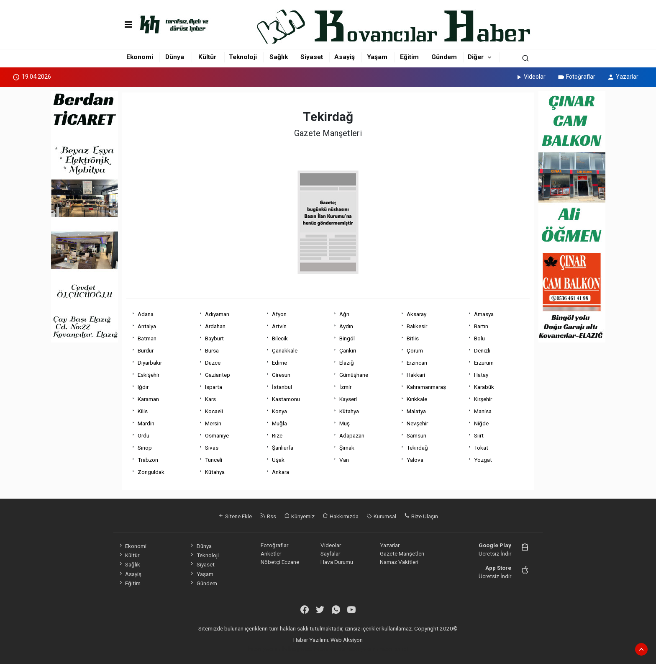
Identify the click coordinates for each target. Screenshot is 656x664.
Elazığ (346, 362)
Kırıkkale (417, 399)
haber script (393, 648)
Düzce (212, 362)
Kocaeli (214, 411)
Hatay (481, 374)
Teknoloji (243, 57)
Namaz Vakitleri (399, 561)
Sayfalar (330, 553)
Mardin (146, 423)
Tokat (481, 447)
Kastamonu (286, 399)
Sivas (211, 447)
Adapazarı (351, 435)
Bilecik (280, 338)
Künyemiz (299, 516)
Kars (210, 399)
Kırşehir (483, 399)
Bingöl (347, 338)
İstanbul (282, 386)
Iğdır (143, 386)
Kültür (207, 57)
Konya (279, 411)
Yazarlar (622, 76)
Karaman (148, 399)
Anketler (271, 553)
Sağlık (278, 57)
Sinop (145, 447)
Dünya (174, 57)
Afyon (279, 314)
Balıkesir (417, 326)
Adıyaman (217, 314)
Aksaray (416, 314)
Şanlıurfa (282, 447)
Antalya (147, 326)
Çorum (415, 350)
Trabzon (148, 459)
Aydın (346, 326)
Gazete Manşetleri (402, 553)
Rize (277, 435)
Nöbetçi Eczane (280, 561)
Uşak (278, 459)
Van (344, 459)
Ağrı (344, 314)
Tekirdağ (417, 447)
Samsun (416, 435)
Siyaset (311, 57)
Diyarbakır (150, 362)
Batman (147, 338)
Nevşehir (417, 423)
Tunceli (213, 459)
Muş (344, 423)
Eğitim (409, 57)
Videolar (530, 76)
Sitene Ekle (235, 516)
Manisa (483, 411)
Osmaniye (217, 435)
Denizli (482, 350)
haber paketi (297, 648)
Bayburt (214, 338)
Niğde (481, 423)
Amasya (484, 314)
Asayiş (344, 57)
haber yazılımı (264, 648)
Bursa (212, 350)
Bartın (481, 326)
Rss (268, 516)
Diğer (476, 57)
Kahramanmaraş (426, 386)
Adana (146, 314)
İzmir (345, 386)
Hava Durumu (336, 561)
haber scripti (329, 648)
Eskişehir (148, 374)
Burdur (146, 350)
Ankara (280, 471)
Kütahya (349, 411)
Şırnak (346, 447)
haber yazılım (362, 648)
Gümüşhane (353, 374)
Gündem (444, 57)
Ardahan (215, 326)
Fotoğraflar (576, 76)
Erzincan (417, 362)
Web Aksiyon (347, 639)
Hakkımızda (341, 516)
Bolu (479, 338)
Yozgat (483, 459)
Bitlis (413, 338)
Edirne (279, 362)
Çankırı (347, 350)
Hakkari (416, 374)
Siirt (479, 435)
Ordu (143, 435)
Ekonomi (139, 57)
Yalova (415, 459)
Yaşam (377, 57)
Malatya (416, 411)
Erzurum (484, 362)
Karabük (484, 386)
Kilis (143, 411)
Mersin (213, 423)
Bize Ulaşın (421, 516)
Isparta (213, 386)
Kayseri (348, 399)
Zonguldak (151, 471)
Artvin (279, 326)
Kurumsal (381, 516)
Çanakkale (284, 350)
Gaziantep (217, 374)
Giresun (281, 374)
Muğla (279, 423)
